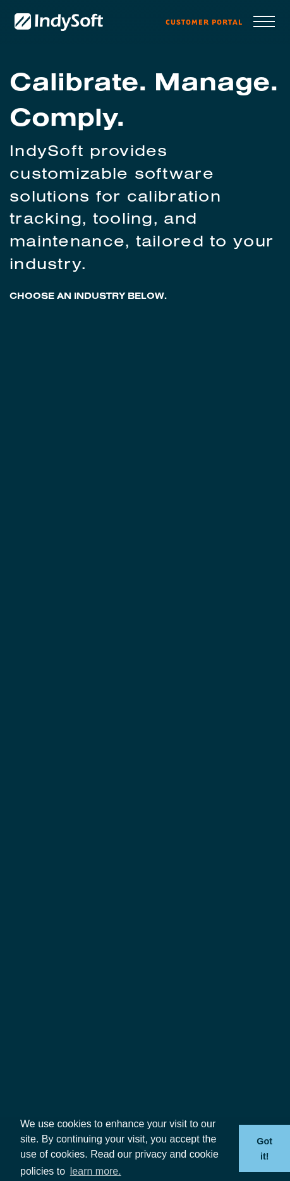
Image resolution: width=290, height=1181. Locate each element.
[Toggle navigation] (264, 22)
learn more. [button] (95, 1171)
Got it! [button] (264, 1148)
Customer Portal (204, 22)
